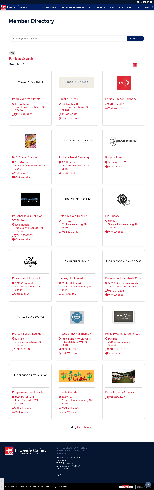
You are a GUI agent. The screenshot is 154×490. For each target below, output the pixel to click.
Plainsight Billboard (71, 278)
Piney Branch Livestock (26, 278)
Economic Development (73, 7)
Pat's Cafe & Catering (25, 157)
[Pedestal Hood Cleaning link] (77, 140)
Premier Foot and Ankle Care (123, 278)
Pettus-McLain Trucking (73, 215)
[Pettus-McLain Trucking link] (77, 199)
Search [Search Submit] (135, 38)
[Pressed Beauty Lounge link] (30, 319)
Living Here (114, 7)
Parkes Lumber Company (121, 98)
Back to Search (21, 58)
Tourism (98, 7)
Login (145, 7)
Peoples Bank (114, 157)
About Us (132, 7)
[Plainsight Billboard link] (77, 261)
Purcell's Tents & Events (120, 395)
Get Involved (47, 7)
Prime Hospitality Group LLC (123, 336)
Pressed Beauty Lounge (27, 336)
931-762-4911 (63, 469)
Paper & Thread (68, 98)
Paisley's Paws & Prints (26, 98)
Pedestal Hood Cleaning (74, 157)
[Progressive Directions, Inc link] (30, 378)
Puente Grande (68, 395)
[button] (135, 65)
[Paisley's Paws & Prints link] (30, 81)
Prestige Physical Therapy (75, 336)
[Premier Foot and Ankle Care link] (123, 261)
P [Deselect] (12, 53)
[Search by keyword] (68, 38)
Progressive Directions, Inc (28, 395)
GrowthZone (84, 430)
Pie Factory (112, 215)
